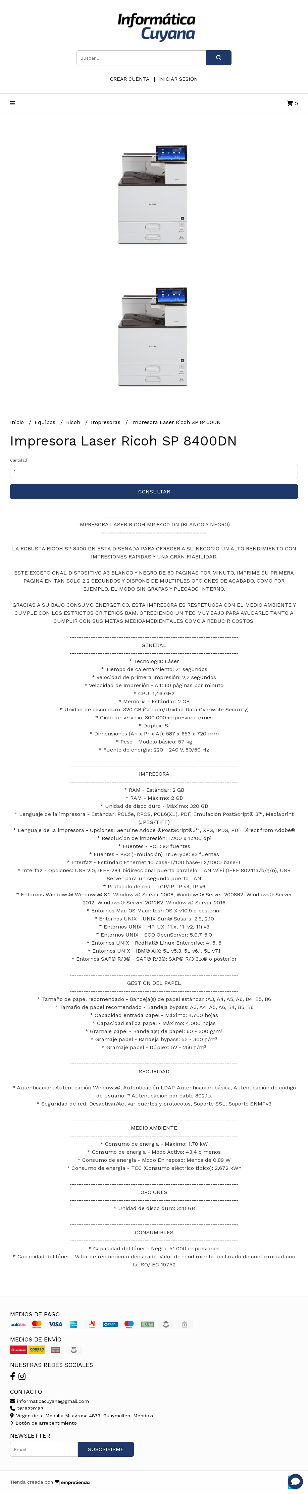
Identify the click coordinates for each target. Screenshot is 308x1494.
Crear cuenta (129, 79)
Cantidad (18, 460)
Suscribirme (106, 1449)
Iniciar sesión (178, 79)
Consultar (154, 491)
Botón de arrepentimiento (43, 1423)
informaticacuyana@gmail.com (49, 1401)
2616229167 (27, 1408)
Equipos (46, 422)
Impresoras (106, 422)
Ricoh (74, 422)
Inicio (17, 422)
